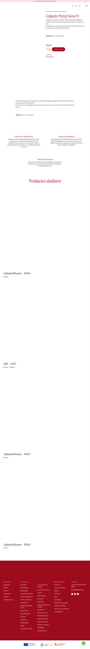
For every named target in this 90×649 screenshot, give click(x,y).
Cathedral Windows (26, 594)
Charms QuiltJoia (25, 599)
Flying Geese (49, 11)
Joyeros (39, 593)
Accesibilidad (58, 611)
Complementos (8, 599)
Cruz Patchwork (25, 614)
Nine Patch (40, 610)
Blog (55, 597)
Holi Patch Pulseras (26, 628)
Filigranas (23, 620)
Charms (5, 591)
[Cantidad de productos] (48, 49)
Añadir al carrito (58, 49)
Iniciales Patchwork (43, 590)
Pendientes (6, 594)
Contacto (57, 594)
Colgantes (6, 585)
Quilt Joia (57, 585)
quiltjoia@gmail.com (77, 590)
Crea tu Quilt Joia (59, 588)
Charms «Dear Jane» (26, 597)
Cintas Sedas (24, 588)
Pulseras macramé (43, 625)
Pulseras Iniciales (42, 622)
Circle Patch (24, 603)
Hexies (22, 626)
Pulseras (6, 597)
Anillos (5, 588)
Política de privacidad (60, 603)
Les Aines (40, 599)
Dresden (23, 616)
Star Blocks (40, 627)
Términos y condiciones (61, 609)
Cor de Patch (24, 611)
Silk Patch (23, 585)
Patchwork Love (42, 613)
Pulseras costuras (42, 619)
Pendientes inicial (42, 616)
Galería (56, 591)
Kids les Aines (41, 596)
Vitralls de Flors (42, 631)
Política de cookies (60, 605)
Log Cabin (40, 602)
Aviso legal (57, 599)
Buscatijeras (24, 591)
